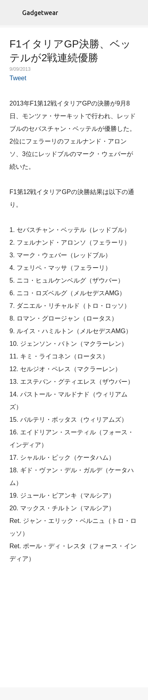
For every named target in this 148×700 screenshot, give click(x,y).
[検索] (137, 12)
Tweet (17, 78)
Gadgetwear (40, 12)
